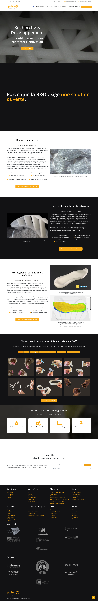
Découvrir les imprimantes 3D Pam (27, 186)
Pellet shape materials (57, 492)
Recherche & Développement (36, 515)
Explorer (70, 6)
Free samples (53, 513)
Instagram (75, 517)
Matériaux (50, 6)
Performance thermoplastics (58, 501)
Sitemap (9, 521)
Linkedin (74, 513)
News (73, 510)
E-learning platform (77, 496)
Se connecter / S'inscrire (85, 1)
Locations (9, 512)
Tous (20, 352)
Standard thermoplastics (57, 503)
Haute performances (73, 352)
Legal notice (10, 517)
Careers (9, 513)
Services (64, 7)
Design (30, 494)
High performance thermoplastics (59, 499)
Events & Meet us (55, 512)
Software (75, 489)
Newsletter (75, 519)
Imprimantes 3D (41, 6)
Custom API (75, 497)
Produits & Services (33, 512)
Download (53, 515)
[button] (35, 7)
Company (9, 510)
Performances (61, 352)
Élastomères (51, 352)
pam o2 (9, 496)
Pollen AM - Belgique (36, 506)
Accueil (30, 510)
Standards (43, 352)
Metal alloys (53, 494)
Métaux (26, 352)
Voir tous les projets (49, 400)
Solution (52, 510)
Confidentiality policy (12, 519)
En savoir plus (27, 48)
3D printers (11, 489)
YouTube (74, 512)
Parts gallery (31, 501)
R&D (29, 492)
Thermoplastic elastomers (57, 498)
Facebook (74, 515)
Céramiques (34, 352)
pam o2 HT (10, 494)
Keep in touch (54, 517)
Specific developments (78, 499)
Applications (57, 6)
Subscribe (87, 465)
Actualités (76, 6)
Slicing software (76, 492)
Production (31, 496)
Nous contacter (87, 7)
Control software (76, 494)
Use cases (31, 499)
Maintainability (32, 497)
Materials (54, 489)
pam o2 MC (10, 492)
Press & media (11, 515)
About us (10, 506)
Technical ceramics (55, 496)
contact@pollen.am (71, 1)
